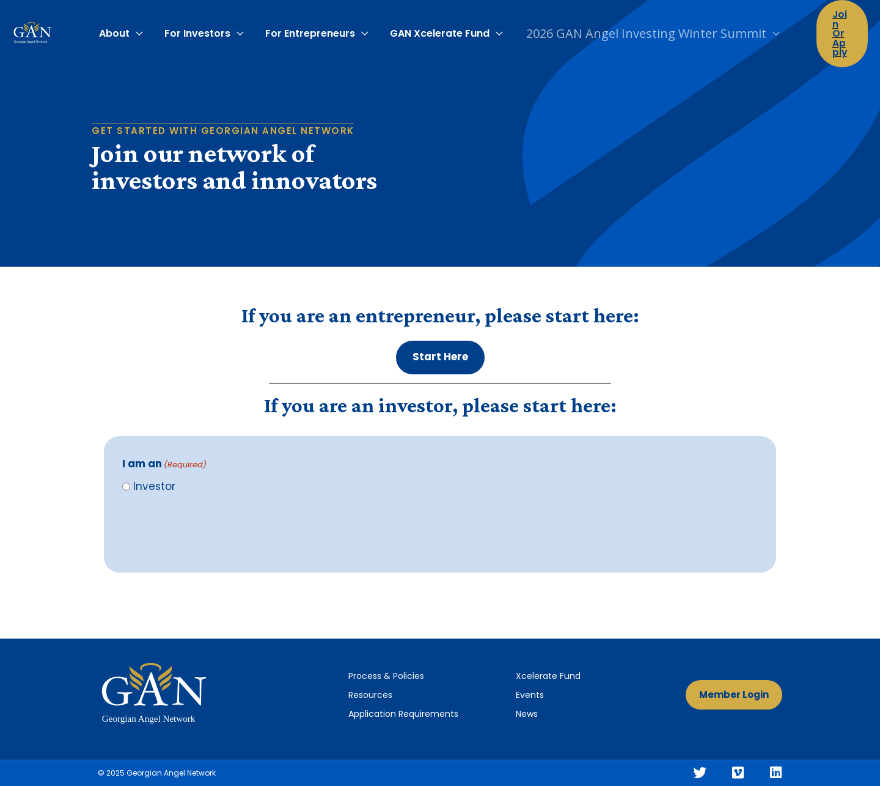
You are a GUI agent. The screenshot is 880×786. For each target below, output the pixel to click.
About (119, 28)
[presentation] (215, 530)
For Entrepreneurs (309, 28)
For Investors (199, 28)
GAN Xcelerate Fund (435, 28)
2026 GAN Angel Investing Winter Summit (640, 28)
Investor (154, 486)
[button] (440, 357)
